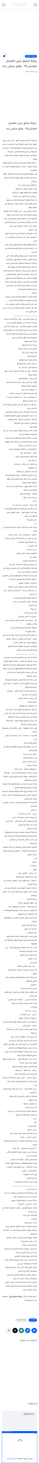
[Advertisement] (19, 33)
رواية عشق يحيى (15, 1297)
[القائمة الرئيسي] (35, 4)
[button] (27, 1330)
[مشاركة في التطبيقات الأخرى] (8, 1330)
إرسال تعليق (28, 1414)
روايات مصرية (30, 56)
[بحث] (3, 4)
